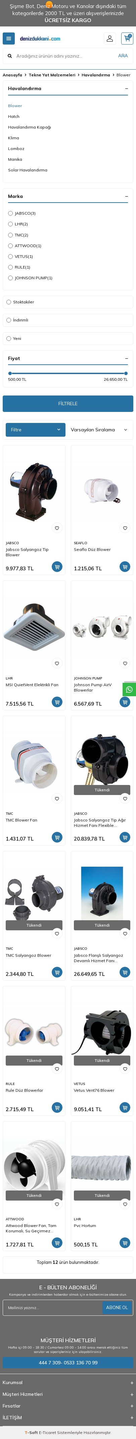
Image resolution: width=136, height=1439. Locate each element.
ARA (123, 55)
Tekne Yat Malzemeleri (52, 74)
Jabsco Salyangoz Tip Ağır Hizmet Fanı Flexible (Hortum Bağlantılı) (100, 822)
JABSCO (22, 213)
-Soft (32, 1432)
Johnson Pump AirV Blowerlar (92, 687)
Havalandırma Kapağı (29, 127)
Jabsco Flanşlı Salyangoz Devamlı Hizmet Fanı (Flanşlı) (98, 958)
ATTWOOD (24, 245)
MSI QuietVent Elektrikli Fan (32, 684)
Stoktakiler (20, 301)
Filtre (35, 430)
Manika (15, 159)
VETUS (20, 256)
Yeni (13, 338)
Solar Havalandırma (27, 169)
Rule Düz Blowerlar (24, 1090)
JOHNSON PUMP (30, 278)
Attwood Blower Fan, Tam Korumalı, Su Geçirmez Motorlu (31, 1228)
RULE (19, 267)
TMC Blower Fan (21, 819)
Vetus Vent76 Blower (94, 1090)
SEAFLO (80, 543)
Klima (13, 137)
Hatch (13, 116)
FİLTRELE (68, 404)
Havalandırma (96, 74)
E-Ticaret (47, 1432)
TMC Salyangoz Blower (28, 955)
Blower (15, 105)
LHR (18, 224)
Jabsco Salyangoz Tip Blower (27, 552)
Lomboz (16, 148)
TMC (18, 235)
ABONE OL (117, 1307)
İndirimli (17, 319)
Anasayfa (12, 74)
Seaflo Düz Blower (92, 549)
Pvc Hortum (85, 1225)
